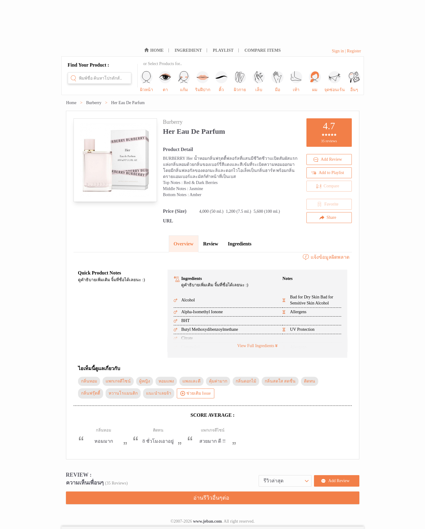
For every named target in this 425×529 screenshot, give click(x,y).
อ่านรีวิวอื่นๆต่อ (211, 498)
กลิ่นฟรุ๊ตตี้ (90, 393)
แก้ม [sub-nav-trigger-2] (184, 81)
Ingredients (239, 243)
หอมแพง (166, 381)
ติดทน (309, 381)
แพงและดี (191, 381)
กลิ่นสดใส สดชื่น (280, 381)
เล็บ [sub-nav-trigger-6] (259, 81)
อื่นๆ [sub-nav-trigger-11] (354, 81)
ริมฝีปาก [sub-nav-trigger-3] (202, 81)
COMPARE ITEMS (262, 50)
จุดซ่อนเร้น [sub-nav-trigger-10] (334, 81)
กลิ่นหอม (89, 381)
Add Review (327, 159)
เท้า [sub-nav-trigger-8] (296, 81)
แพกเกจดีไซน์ (118, 381)
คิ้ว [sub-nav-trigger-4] (221, 81)
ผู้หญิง (144, 381)
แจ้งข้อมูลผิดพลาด (325, 257)
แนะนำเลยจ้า (158, 393)
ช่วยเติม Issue (195, 393)
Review (210, 243)
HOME (157, 50)
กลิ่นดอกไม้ (246, 381)
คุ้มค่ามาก (218, 381)
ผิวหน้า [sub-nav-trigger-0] (146, 81)
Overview (184, 243)
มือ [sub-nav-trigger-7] (277, 81)
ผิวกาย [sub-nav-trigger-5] (240, 81)
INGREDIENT (188, 50)
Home (71, 102)
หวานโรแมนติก (123, 393)
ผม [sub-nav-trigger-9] (315, 81)
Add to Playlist (327, 172)
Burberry (94, 102)
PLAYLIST (223, 50)
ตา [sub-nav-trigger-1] (165, 81)
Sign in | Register (346, 51)
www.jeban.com (207, 521)
